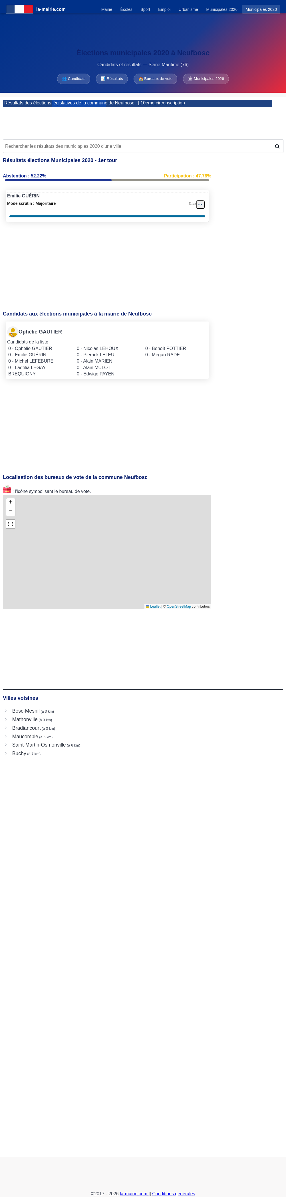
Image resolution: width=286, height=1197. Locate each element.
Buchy (19, 753)
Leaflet (153, 606)
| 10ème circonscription (161, 102)
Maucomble (25, 736)
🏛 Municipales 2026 (206, 78)
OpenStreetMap (179, 606)
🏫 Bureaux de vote (155, 78)
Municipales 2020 (261, 9)
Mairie (106, 9)
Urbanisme (188, 9)
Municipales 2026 (221, 9)
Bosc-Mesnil (26, 711)
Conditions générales (173, 1193)
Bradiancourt (26, 728)
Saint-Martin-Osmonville (39, 745)
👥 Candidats (73, 78)
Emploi (164, 9)
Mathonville (25, 719)
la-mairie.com (134, 1193)
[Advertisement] (143, 121)
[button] (10, 502)
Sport (145, 9)
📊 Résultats (112, 78)
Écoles (126, 9)
